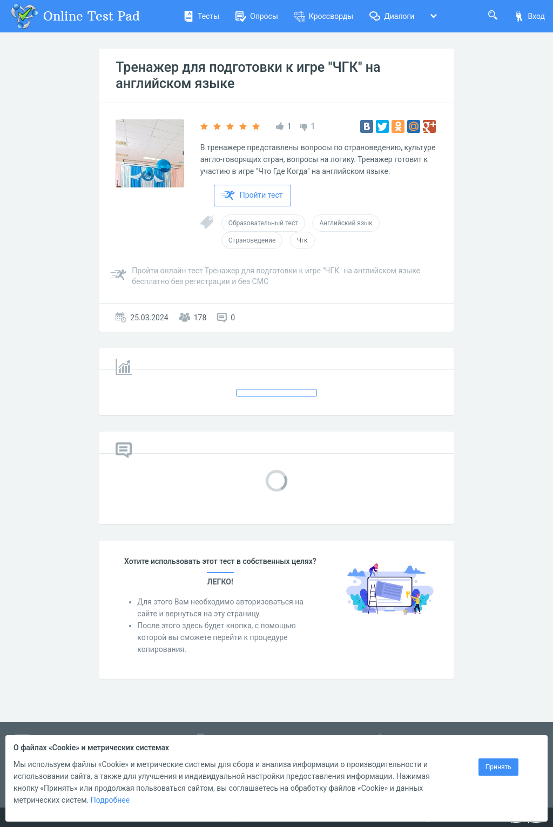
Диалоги (391, 16)
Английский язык (345, 223)
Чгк (302, 240)
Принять (498, 767)
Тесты (201, 16)
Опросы (256, 16)
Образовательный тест (263, 223)
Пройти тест (251, 196)
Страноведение (252, 240)
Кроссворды (323, 16)
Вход (529, 16)
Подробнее (110, 800)
